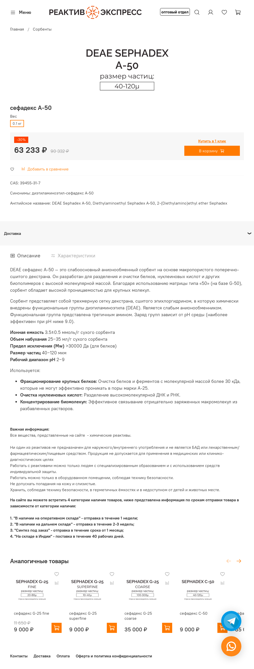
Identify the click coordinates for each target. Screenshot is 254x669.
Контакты (19, 655)
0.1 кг (17, 123)
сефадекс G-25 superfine (84, 621)
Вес (13, 116)
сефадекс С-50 (205, 618)
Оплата (63, 655)
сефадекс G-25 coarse (151, 618)
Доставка (42, 655)
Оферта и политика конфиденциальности (114, 655)
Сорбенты (42, 29)
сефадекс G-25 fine (27, 618)
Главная (17, 29)
